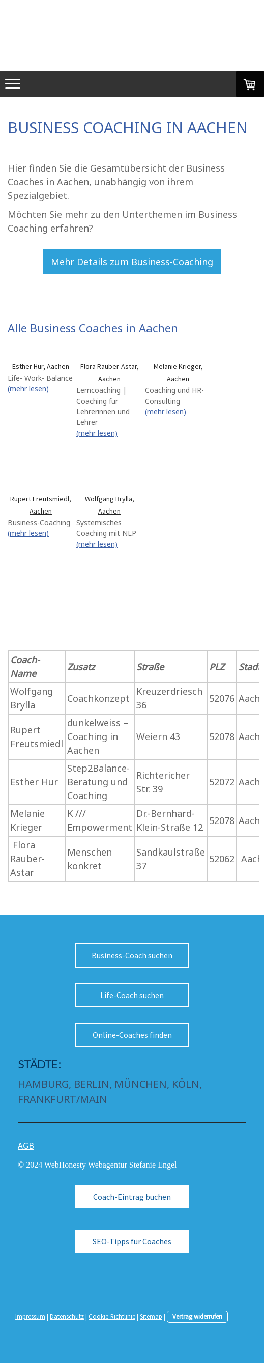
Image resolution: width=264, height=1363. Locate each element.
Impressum (30, 1316)
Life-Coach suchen (132, 995)
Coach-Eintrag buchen (132, 1196)
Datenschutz (67, 1316)
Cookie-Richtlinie (112, 1316)
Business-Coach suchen (132, 955)
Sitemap (151, 1316)
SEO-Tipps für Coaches (132, 1241)
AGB (26, 1145)
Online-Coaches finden (132, 1035)
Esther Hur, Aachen (40, 366)
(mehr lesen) (28, 388)
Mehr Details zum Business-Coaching (132, 261)
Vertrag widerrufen (197, 1316)
